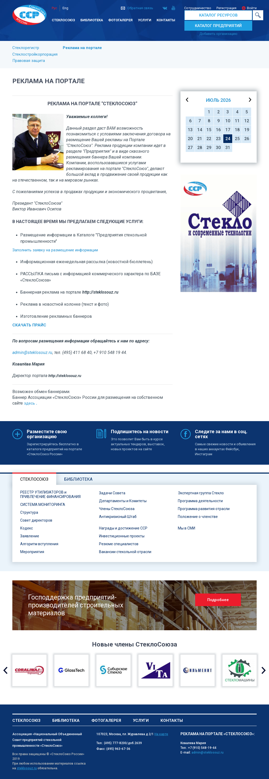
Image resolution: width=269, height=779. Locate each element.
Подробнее (218, 599)
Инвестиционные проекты (121, 536)
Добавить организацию (218, 34)
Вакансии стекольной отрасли (125, 552)
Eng (65, 8)
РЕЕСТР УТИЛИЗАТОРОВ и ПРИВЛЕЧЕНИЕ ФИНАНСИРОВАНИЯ (50, 494)
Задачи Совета (112, 493)
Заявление (29, 536)
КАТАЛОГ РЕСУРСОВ (218, 15)
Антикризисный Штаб (118, 517)
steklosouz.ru (27, 768)
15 (208, 129)
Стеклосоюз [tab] (34, 479)
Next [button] (263, 670)
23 (218, 138)
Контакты (166, 20)
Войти (252, 8)
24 (227, 138)
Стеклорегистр (25, 47)
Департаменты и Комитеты (123, 501)
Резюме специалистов (118, 544)
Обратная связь (140, 8)
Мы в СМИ (186, 528)
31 (227, 147)
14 (199, 129)
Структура (29, 512)
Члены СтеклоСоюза (116, 509)
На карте (161, 734)
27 (190, 147)
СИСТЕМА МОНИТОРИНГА (42, 504)
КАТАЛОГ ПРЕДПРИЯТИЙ (218, 25)
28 (199, 147)
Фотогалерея (120, 20)
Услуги (144, 20)
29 (208, 147)
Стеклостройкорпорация (35, 54)
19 (246, 129)
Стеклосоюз (63, 20)
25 (237, 138)
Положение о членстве (198, 517)
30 (218, 147)
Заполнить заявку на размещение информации (55, 250)
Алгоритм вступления (39, 544)
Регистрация (226, 8)
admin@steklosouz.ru (32, 352)
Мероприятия (32, 552)
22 (208, 138)
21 (199, 138)
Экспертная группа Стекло (201, 493)
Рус (54, 8)
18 (237, 129)
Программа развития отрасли (204, 509)
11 (237, 120)
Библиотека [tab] (78, 479)
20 (190, 138)
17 (227, 129)
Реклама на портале (82, 47)
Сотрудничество (197, 8)
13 (190, 129)
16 (218, 129)
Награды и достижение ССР (123, 528)
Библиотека (91, 20)
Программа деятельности (200, 501)
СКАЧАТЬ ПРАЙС (29, 325)
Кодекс (26, 528)
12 (246, 120)
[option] (218, 233)
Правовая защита (28, 60)
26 (246, 138)
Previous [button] (5, 670)
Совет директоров (36, 520)
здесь (29, 403)
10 (227, 120)
